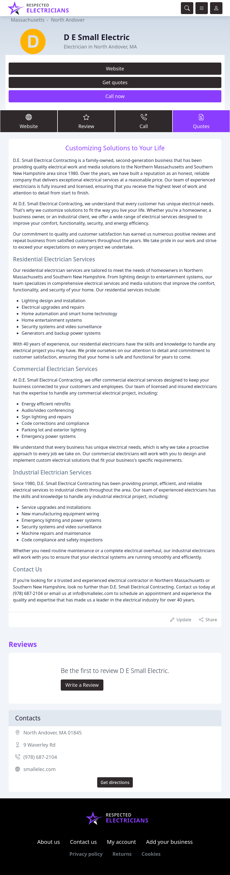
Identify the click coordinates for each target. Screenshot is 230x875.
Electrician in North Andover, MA (100, 46)
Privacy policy (86, 854)
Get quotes (115, 82)
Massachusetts (28, 20)
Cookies (150, 854)
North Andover (68, 20)
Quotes (201, 120)
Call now (114, 96)
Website (115, 68)
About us (48, 841)
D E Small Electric (97, 37)
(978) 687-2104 (40, 757)
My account (121, 841)
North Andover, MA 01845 (52, 732)
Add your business (169, 841)
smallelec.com (39, 769)
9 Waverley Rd (39, 744)
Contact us (83, 841)
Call (144, 120)
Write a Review (82, 685)
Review (86, 120)
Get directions (115, 782)
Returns (122, 854)
